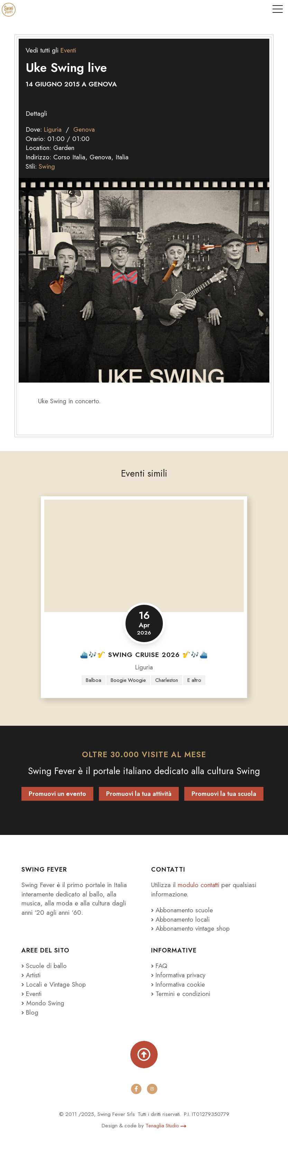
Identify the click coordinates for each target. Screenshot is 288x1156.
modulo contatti (200, 885)
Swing (47, 166)
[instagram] (152, 1089)
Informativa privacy (179, 975)
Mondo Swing (45, 1003)
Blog (30, 1012)
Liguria (53, 129)
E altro (196, 680)
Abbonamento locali (181, 919)
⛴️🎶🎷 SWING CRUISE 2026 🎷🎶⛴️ (144, 654)
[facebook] (136, 1089)
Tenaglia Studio (166, 1125)
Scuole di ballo (44, 965)
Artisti (31, 975)
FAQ (159, 965)
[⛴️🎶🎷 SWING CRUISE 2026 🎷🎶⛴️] (144, 556)
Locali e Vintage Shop (57, 984)
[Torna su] (143, 1054)
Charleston (167, 680)
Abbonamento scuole (183, 910)
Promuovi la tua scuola (224, 793)
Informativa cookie (179, 984)
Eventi (69, 50)
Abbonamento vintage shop (192, 928)
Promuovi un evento (57, 793)
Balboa (92, 680)
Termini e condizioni (181, 993)
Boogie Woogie (127, 680)
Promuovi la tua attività (138, 793)
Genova (85, 129)
